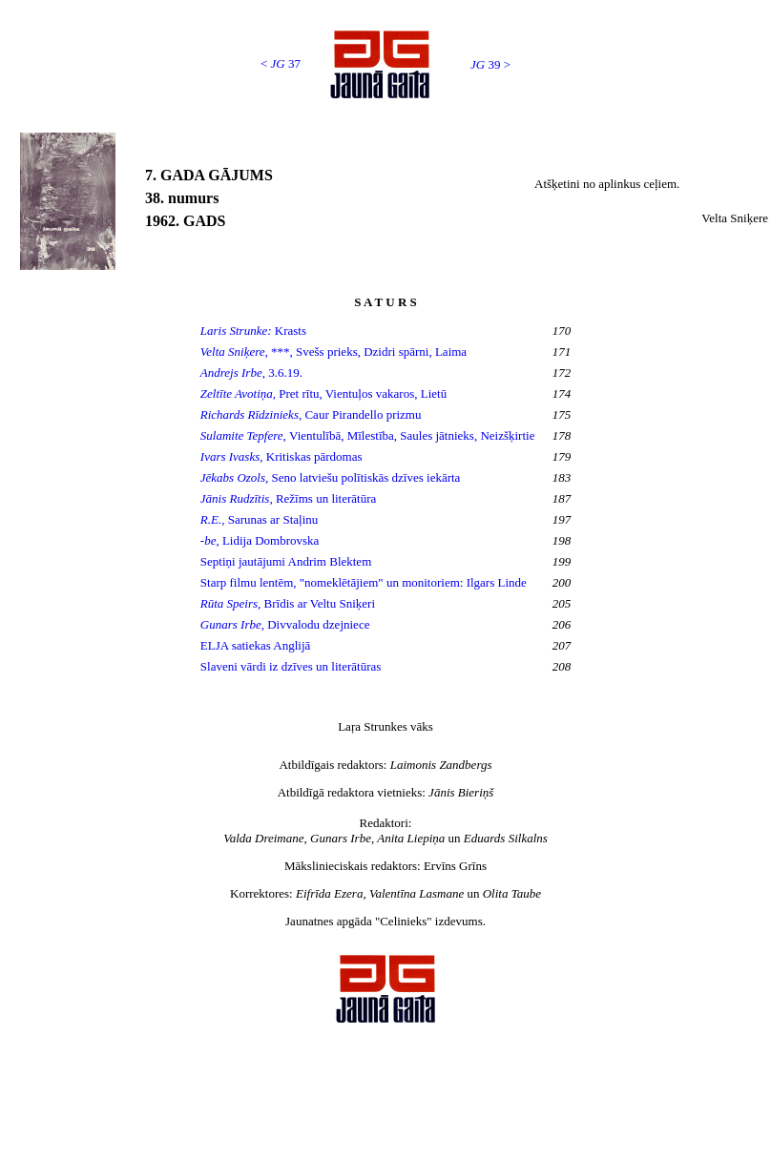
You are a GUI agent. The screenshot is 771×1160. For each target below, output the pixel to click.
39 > (490, 64)
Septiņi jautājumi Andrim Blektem (287, 561)
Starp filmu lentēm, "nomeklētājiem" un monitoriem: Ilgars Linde (363, 582)
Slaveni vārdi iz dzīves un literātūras (291, 666)
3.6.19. (251, 372)
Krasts (253, 330)
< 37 (280, 63)
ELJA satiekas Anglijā (255, 645)
